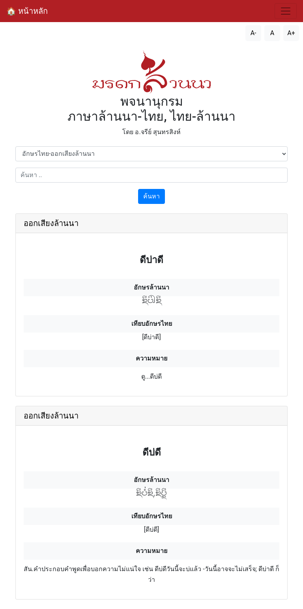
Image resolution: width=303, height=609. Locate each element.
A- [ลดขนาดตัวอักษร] (253, 33)
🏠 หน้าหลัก (27, 11)
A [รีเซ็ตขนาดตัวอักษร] (272, 33)
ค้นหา (151, 196)
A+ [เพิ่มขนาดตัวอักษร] (291, 33)
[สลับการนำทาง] (286, 11)
